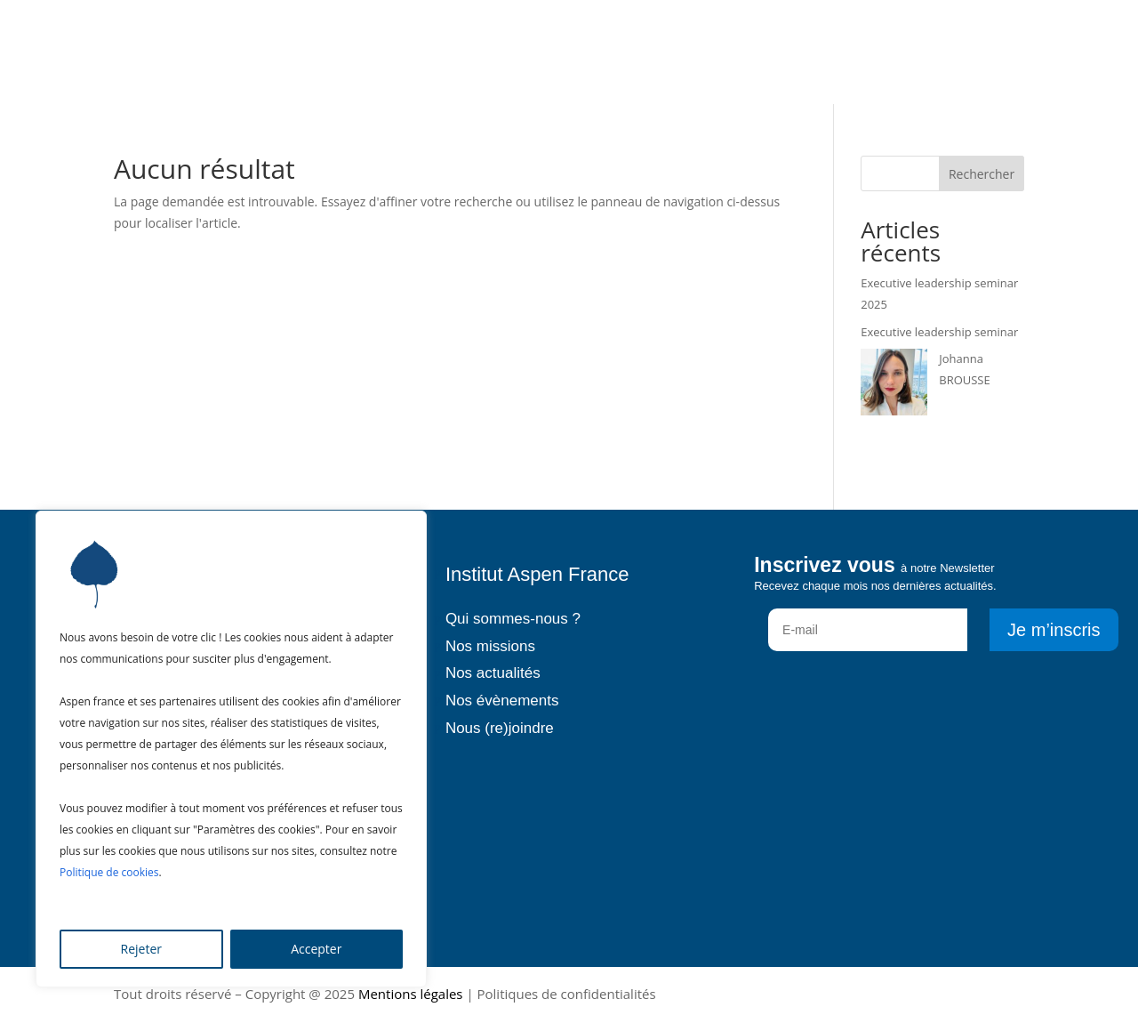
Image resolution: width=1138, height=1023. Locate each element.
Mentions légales (410, 994)
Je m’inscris (1053, 630)
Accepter (316, 948)
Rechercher (981, 173)
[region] (231, 749)
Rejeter (141, 948)
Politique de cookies (109, 872)
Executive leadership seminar (939, 332)
